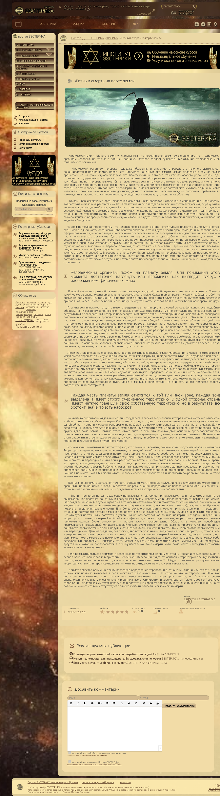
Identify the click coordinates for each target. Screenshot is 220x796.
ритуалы (38, 314)
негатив (44, 307)
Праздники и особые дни (31, 60)
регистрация (186, 13)
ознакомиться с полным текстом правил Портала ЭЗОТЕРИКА (94, 764)
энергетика (42, 321)
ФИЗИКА (78, 23)
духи (18, 304)
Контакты (125, 782)
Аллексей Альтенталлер (199, 599)
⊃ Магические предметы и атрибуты (31, 67)
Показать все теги (29, 326)
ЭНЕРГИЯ (108, 23)
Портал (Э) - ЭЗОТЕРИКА (87, 38)
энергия (20, 324)
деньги (42, 302)
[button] (71, 703)
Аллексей (144, 13)
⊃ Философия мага (27, 79)
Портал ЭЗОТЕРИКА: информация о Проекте (53, 782)
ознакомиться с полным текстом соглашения (87, 755)
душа (25, 304)
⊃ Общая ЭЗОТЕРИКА (28, 50)
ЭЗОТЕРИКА (48, 23)
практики (31, 309)
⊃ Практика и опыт (27, 55)
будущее (20, 302)
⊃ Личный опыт (25, 73)
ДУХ (135, 23)
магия (20, 307)
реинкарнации (24, 314)
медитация (32, 307)
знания (35, 304)
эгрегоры (32, 317)
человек (20, 317)
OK (50, 209)
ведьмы (31, 302)
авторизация (186, 11)
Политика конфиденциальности (43, 792)
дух (50, 302)
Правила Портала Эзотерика (76, 792)
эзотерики (42, 319)
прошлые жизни (25, 312)
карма (44, 304)
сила (48, 314)
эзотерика (25, 320)
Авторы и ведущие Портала (98, 782)
